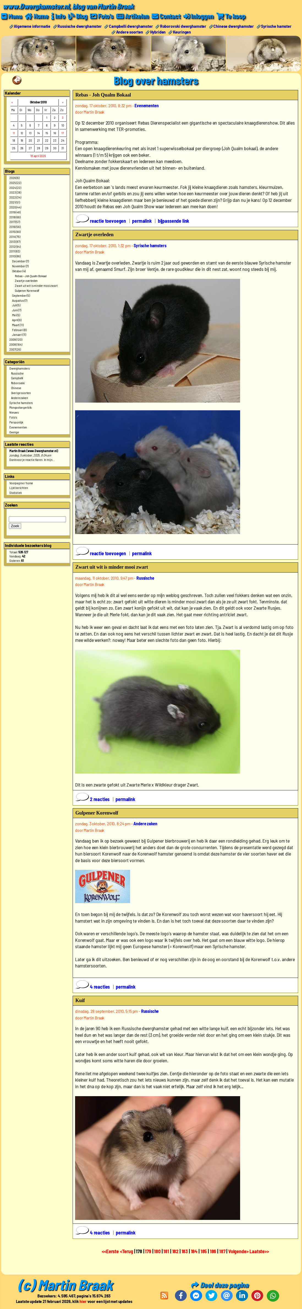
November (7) (20, 266)
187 (222, 1251)
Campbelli (17, 378)
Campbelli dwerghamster (131, 25)
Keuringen (182, 31)
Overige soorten (21, 392)
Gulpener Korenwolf (27, 290)
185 (204, 1251)
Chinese (16, 387)
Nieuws (14, 412)
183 (185, 1251)
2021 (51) (14, 202)
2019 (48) (15, 212)
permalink (142, 221)
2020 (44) (15, 207)
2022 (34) (15, 197)
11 (14, 132)
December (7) (20, 261)
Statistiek (15, 492)
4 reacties (93, 987)
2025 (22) (15, 182)
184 (194, 1251)
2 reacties (93, 799)
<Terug (127, 1251)
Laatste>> (259, 1251)
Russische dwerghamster (79, 25)
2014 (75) (14, 236)
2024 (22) (15, 187)
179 (148, 1251)
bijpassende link (173, 221)
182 (175, 1251)
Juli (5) (16, 305)
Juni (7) (16, 310)
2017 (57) (14, 222)
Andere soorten (129, 31)
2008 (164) (15, 344)
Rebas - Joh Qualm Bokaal (30, 275)
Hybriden (158, 31)
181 (166, 1251)
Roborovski (18, 383)
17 (62, 132)
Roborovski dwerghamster (183, 25)
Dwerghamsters (19, 368)
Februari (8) (19, 329)
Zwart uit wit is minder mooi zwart (36, 285)
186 (213, 1251)
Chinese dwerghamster (233, 25)
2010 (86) (15, 256)
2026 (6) (14, 177)
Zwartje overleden (26, 280)
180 (157, 1251)
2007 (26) (15, 349)
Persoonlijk (16, 422)
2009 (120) (15, 339)
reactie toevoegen (101, 221)
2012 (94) (15, 246)
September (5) (21, 295)
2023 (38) (15, 192)
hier (82, 1301)
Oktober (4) (19, 271)
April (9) (16, 319)
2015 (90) (15, 231)
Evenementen (18, 427)
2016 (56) (15, 227)
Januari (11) (19, 334)
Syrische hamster (276, 25)
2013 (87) (14, 241)
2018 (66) (15, 217)
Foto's (13, 417)
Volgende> (238, 1251)
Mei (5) (16, 315)
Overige (14, 432)
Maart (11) (17, 324)
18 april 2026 (38, 156)
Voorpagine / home (21, 483)
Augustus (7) (19, 300)
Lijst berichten (18, 488)
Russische (17, 373)
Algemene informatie (32, 25)
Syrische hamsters (21, 402)
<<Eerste (111, 1251)
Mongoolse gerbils (20, 407)
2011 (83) (14, 251)
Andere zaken (19, 397)
